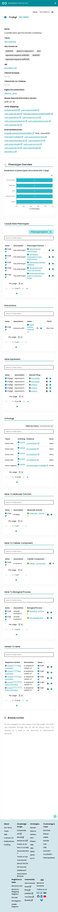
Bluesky (29, 900)
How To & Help (23, 847)
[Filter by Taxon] (39, 426)
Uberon (33, 831)
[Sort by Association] (24, 245)
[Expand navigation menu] (55, 3)
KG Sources (21, 867)
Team (6, 831)
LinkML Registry (15, 905)
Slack (28, 887)
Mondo (33, 828)
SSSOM (46, 841)
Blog (27, 890)
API (19, 834)
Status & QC (22, 844)
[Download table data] (16, 293)
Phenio (33, 841)
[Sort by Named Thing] (41, 375)
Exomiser (46, 830)
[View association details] (52, 250)
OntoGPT (47, 851)
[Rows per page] (21, 283)
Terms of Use (22, 857)
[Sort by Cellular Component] (45, 559)
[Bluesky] (41, 900)
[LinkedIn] (41, 896)
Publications (9, 841)
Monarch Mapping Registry (15, 891)
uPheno (33, 834)
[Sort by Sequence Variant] (21, 662)
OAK (45, 844)
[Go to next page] (22, 288)
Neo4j (20, 837)
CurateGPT (47, 854)
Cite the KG (21, 860)
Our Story (8, 828)
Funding (7, 845)
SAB (5, 834)
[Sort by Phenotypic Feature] (45, 245)
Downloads (21, 830)
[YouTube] (44, 896)
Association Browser (22, 875)
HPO (32, 838)
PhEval (45, 834)
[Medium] (44, 892)
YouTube (29, 897)
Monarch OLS (17, 886)
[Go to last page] (26, 288)
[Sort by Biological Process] (43, 608)
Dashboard (21, 870)
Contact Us (8, 838)
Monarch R (22, 841)
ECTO (32, 858)
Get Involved (30, 883)
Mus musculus (10, 41)
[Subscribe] (38, 892)
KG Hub (15, 897)
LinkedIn (29, 893)
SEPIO (32, 855)
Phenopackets (49, 858)
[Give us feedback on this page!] (55, 816)
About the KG (22, 863)
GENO (32, 851)
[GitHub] (38, 896)
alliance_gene (10, 93)
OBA (32, 845)
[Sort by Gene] (11, 245)
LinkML (45, 837)
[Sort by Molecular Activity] (43, 510)
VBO (32, 848)
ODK (45, 847)
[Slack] (41, 892)
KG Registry (16, 901)
